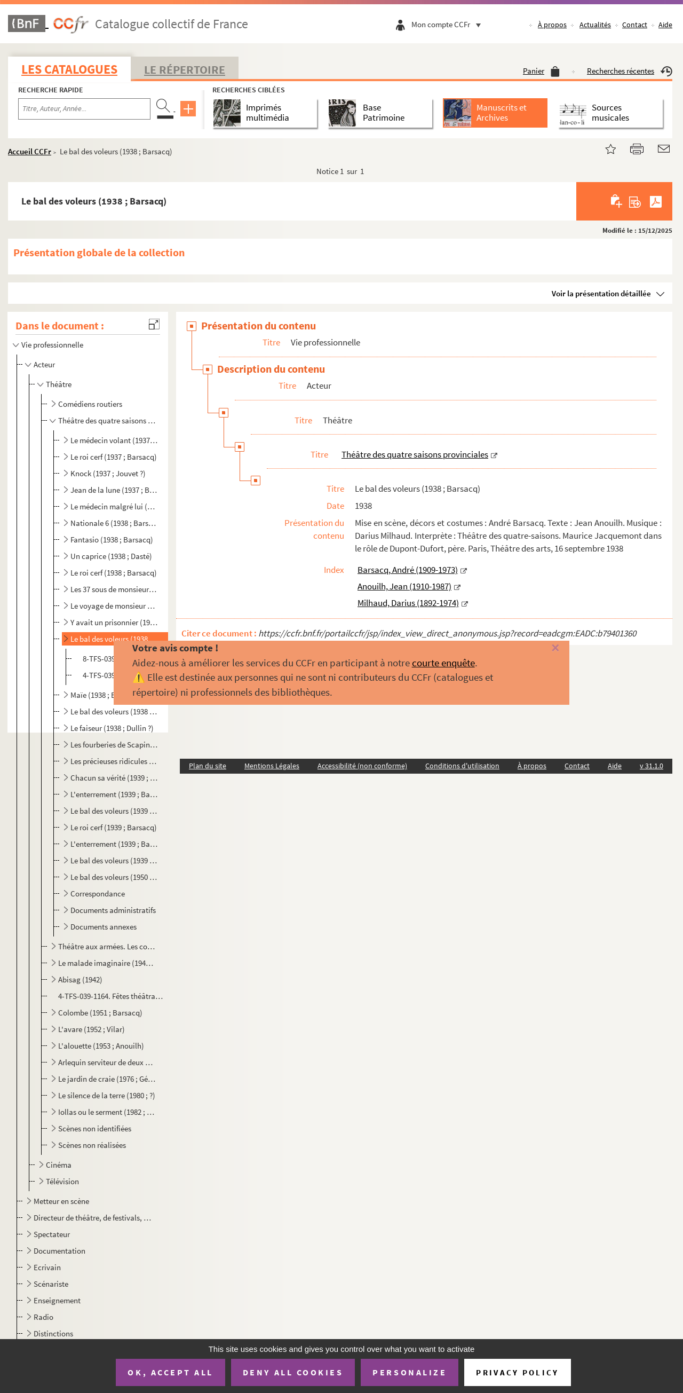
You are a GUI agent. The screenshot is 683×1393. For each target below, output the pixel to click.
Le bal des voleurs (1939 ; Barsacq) (113, 811)
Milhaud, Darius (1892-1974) (408, 603)
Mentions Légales (271, 765)
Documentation (59, 1251)
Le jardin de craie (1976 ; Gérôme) (107, 1079)
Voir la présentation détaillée (601, 293)
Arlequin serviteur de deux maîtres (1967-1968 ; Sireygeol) (107, 1062)
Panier (541, 71)
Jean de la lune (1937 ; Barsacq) (113, 490)
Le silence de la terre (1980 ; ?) (106, 1095)
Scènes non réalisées (92, 1145)
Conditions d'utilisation (462, 765)
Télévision (62, 1181)
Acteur (44, 364)
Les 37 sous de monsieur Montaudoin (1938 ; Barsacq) (113, 589)
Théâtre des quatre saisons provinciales (107, 420)
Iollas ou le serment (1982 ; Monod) (107, 1112)
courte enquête (443, 662)
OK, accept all (170, 1372)
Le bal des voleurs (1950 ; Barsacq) (113, 877)
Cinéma (59, 1165)
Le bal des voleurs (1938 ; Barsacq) (113, 639)
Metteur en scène (61, 1201)
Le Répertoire (184, 69)
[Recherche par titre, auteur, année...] (84, 109)
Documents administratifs (113, 910)
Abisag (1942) (80, 979)
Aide (665, 24)
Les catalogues (69, 69)
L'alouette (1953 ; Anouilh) (101, 1046)
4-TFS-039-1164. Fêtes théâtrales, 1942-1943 (111, 996)
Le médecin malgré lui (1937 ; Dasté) (113, 506)
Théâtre (59, 384)
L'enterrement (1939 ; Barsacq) (113, 794)
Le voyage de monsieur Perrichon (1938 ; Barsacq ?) (113, 606)
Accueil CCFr (29, 151)
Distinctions (53, 1333)
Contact (634, 24)
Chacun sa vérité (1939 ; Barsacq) (113, 778)
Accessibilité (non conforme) (362, 765)
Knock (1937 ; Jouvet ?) (108, 473)
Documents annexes (103, 927)
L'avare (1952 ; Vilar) (91, 1029)
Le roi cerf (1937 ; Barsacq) (113, 457)
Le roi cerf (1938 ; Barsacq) (113, 573)
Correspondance (97, 893)
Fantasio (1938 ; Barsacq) (111, 539)
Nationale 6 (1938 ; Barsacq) (113, 523)
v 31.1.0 (651, 765)
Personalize (409, 1372)
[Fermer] (540, 648)
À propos (552, 24)
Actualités (595, 24)
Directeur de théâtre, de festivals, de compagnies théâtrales (94, 1218)
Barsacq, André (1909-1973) (408, 570)
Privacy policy (517, 1372)
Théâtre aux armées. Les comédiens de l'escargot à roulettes (107, 946)
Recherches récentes (629, 71)
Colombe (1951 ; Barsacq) (100, 1013)
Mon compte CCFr (448, 24)
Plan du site (207, 765)
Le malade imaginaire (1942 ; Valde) (107, 963)
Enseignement (57, 1300)
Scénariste (51, 1284)
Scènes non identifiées (94, 1128)
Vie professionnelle (52, 345)
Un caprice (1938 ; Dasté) (111, 556)
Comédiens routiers (90, 404)
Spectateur (52, 1234)
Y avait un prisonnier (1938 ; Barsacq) (113, 622)
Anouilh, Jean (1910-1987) (404, 586)
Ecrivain (47, 1267)
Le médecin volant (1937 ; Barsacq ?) (113, 440)
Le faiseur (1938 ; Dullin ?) (112, 728)
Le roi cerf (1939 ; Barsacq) (113, 827)
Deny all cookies (293, 1372)
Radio (43, 1317)
